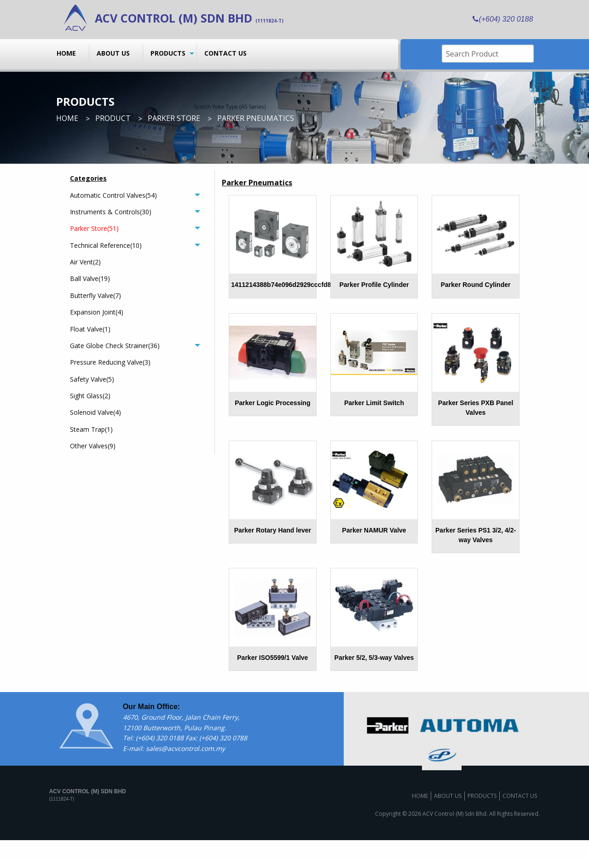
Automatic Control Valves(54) (113, 195)
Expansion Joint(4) (96, 312)
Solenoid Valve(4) (95, 412)
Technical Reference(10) (106, 245)
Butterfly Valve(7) (95, 295)
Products (167, 53)
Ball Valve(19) (90, 278)
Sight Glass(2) (90, 395)
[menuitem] (69, 53)
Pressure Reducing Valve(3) (110, 362)
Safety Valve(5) (92, 379)
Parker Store (174, 118)
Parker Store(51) (94, 228)
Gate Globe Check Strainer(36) (115, 345)
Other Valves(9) (92, 445)
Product (113, 118)
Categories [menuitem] (88, 178)
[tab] (135, 195)
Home (66, 53)
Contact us (225, 53)
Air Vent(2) (85, 262)
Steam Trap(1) (91, 429)
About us (113, 53)
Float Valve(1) (90, 329)
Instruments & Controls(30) (110, 211)
